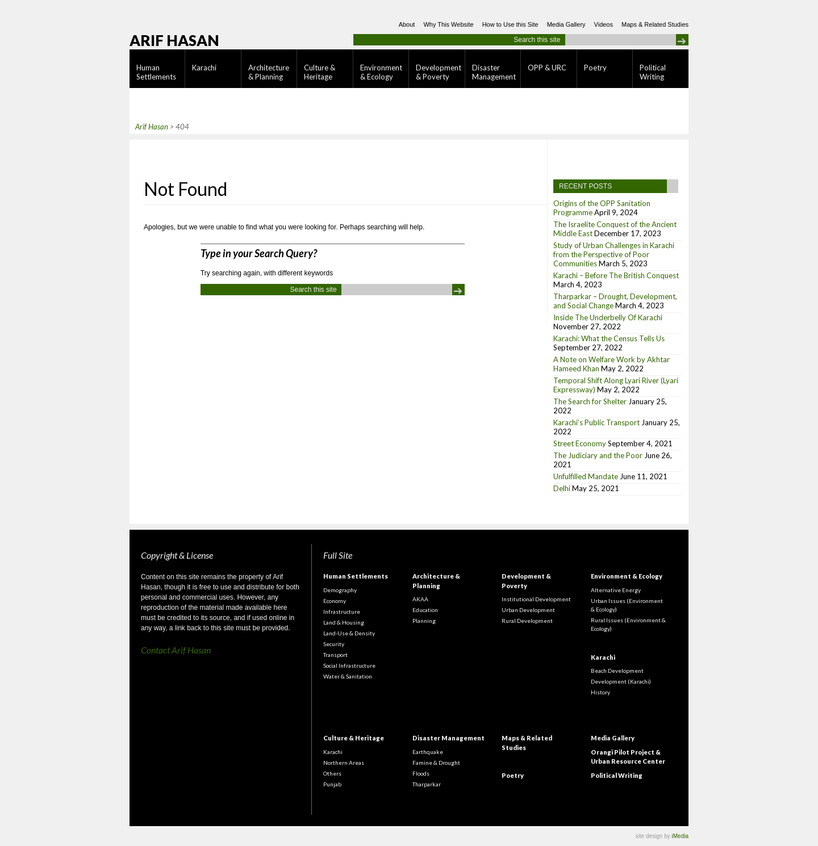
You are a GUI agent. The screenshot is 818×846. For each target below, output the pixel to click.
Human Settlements (156, 72)
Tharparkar (426, 784)
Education (425, 609)
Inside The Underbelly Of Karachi (607, 317)
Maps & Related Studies (654, 24)
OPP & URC (547, 67)
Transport (335, 654)
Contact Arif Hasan (176, 649)
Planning (424, 620)
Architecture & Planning (268, 72)
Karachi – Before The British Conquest (616, 275)
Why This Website (448, 24)
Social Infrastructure (349, 665)
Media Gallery (566, 24)
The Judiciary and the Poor (597, 455)
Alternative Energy (616, 590)
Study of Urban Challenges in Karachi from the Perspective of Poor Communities (613, 254)
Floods (420, 773)
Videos (603, 24)
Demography (340, 590)
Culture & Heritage (319, 72)
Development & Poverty (438, 72)
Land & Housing (343, 622)
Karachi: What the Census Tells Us (609, 338)
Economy (334, 600)
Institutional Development (536, 599)
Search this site (537, 40)
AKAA (420, 599)
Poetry (595, 67)
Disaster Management (494, 72)
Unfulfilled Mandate (585, 476)
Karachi (204, 67)
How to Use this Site (510, 24)
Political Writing (653, 72)
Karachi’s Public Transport (596, 422)
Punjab (332, 784)
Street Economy (579, 443)
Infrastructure (341, 611)
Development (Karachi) (621, 681)
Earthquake (427, 751)
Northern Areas (343, 762)
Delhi (561, 488)
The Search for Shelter (590, 401)
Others (332, 773)
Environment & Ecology (381, 72)
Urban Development (528, 609)
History (600, 692)
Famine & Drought (436, 762)
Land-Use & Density (349, 633)
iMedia (680, 836)
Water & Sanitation (347, 676)
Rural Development (527, 620)
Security (333, 643)
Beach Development (617, 670)
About (407, 24)
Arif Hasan (174, 40)
